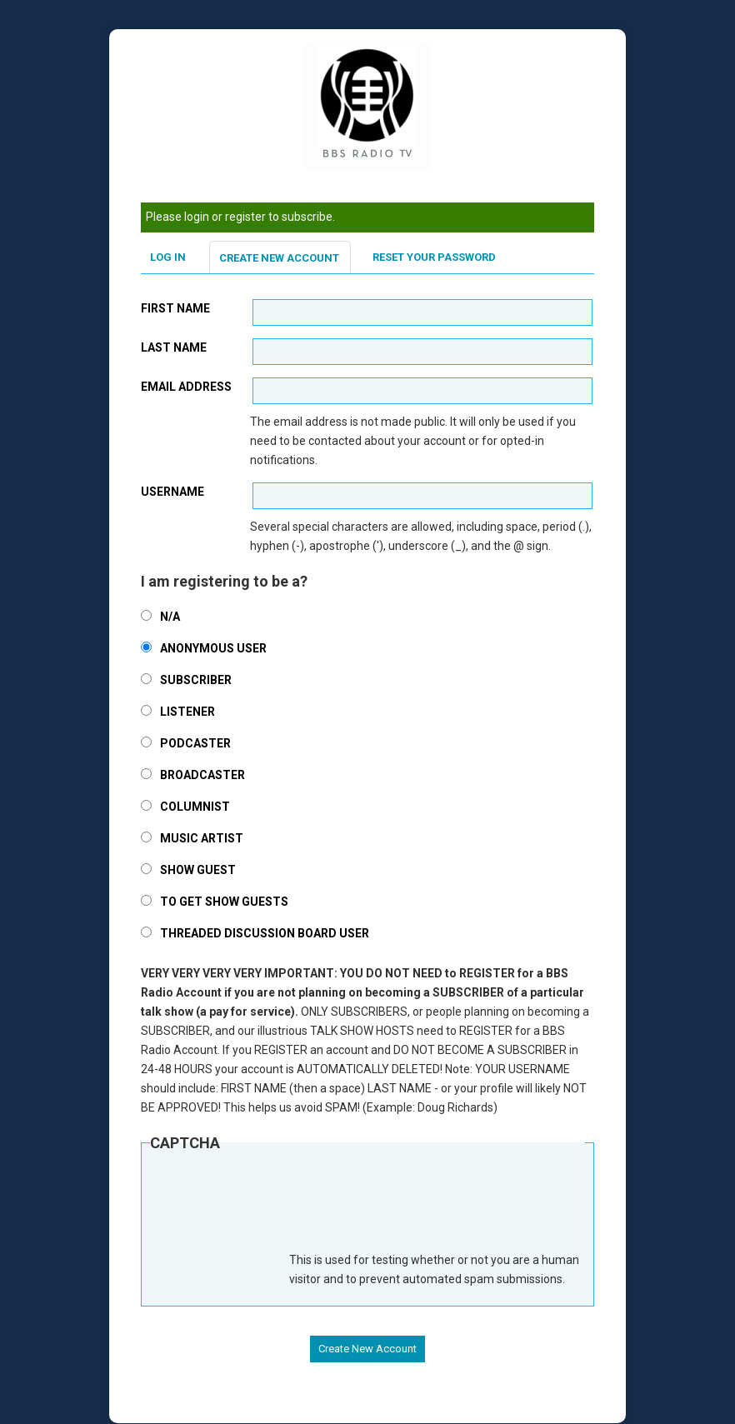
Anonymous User (213, 648)
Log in (168, 257)
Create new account (279, 258)
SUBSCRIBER (196, 680)
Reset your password (434, 257)
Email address (186, 386)
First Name (175, 308)
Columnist (195, 806)
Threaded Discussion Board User (264, 933)
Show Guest (198, 870)
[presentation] (276, 1209)
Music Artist (201, 838)
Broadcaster (202, 775)
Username (172, 491)
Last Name (174, 347)
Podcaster (195, 743)
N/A (170, 616)
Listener (187, 711)
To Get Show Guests (224, 901)
